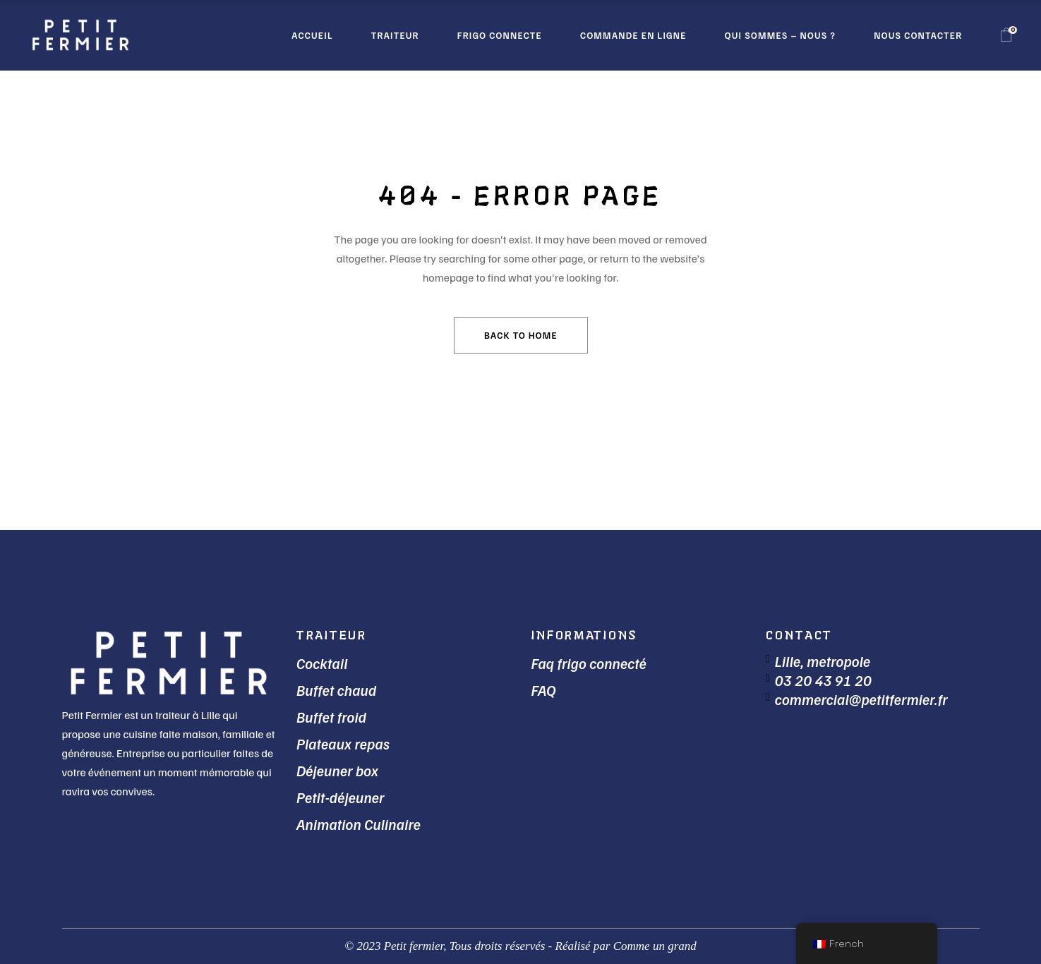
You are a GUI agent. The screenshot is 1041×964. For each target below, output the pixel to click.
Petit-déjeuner (340, 797)
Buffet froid (331, 716)
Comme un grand (655, 946)
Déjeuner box (337, 770)
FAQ (543, 689)
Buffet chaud (336, 689)
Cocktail (321, 663)
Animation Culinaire (358, 823)
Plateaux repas (343, 743)
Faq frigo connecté (589, 663)
